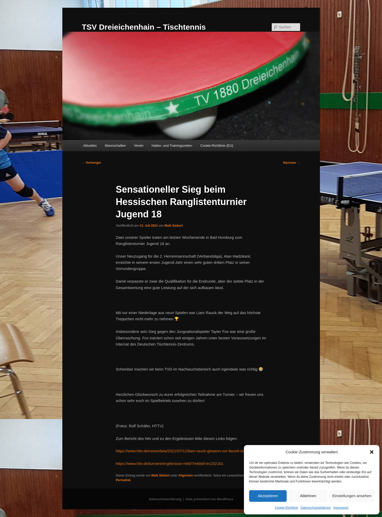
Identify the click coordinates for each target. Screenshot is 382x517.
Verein (138, 145)
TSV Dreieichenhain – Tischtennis (144, 27)
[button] (371, 452)
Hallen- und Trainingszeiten (171, 145)
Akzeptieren (268, 496)
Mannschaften (115, 145)
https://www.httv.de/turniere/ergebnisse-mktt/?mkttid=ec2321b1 (169, 463)
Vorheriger (91, 163)
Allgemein (185, 475)
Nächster (291, 163)
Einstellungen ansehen (351, 496)
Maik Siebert (174, 225)
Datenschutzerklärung (316, 508)
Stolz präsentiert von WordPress (209, 499)
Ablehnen (308, 496)
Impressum (341, 508)
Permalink (123, 480)
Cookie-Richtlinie (286, 508)
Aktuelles (90, 145)
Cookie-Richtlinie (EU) (216, 145)
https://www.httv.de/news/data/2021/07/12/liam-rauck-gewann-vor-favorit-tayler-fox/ (186, 451)
